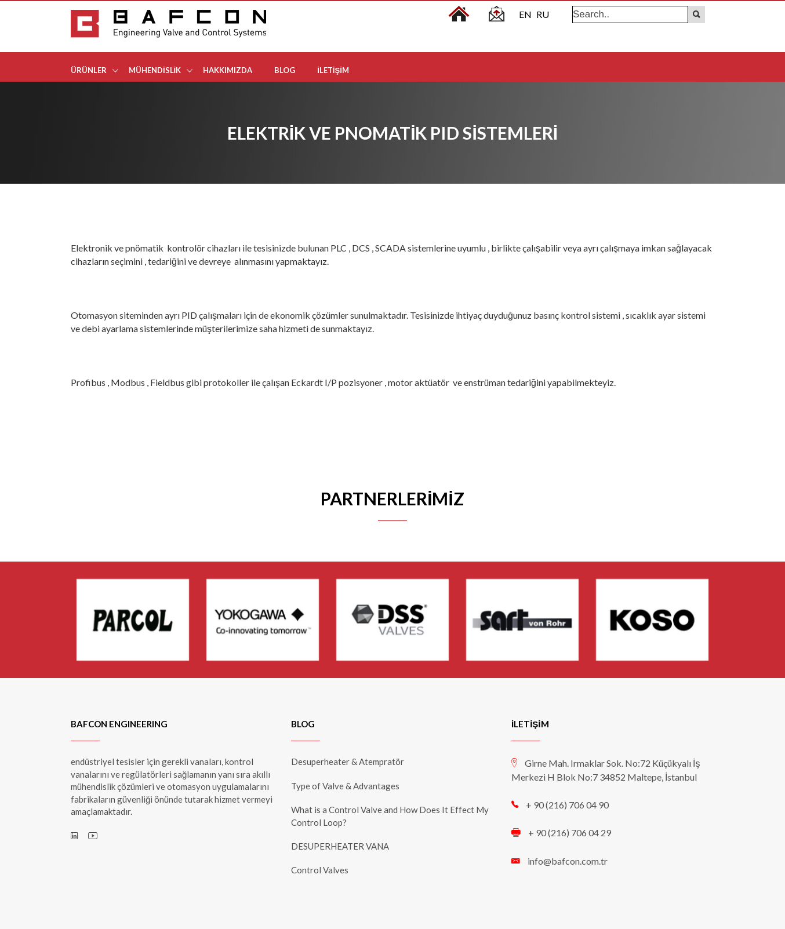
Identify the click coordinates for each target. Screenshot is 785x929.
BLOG (284, 70)
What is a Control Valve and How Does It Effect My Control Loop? (390, 815)
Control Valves (319, 870)
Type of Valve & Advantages (345, 786)
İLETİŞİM (333, 70)
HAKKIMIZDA (227, 70)
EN (525, 14)
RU (542, 14)
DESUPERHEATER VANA (340, 846)
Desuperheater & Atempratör (347, 761)
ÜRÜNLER (89, 70)
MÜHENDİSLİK (155, 70)
